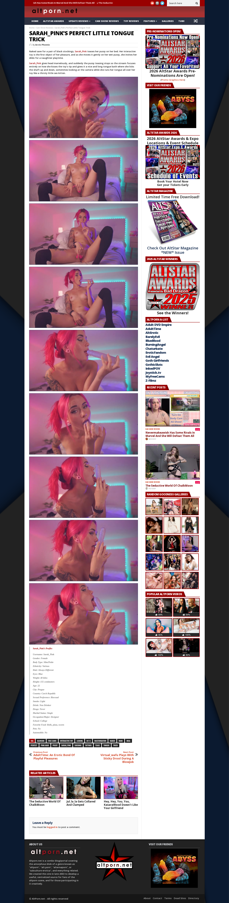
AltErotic (151, 333)
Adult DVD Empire (158, 325)
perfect (34, 745)
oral (128, 740)
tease (97, 745)
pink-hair (45, 745)
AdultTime (153, 329)
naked (112, 740)
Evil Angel (152, 356)
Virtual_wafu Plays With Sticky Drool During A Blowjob (113, 757)
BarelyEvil (152, 337)
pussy (55, 745)
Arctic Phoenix (42, 44)
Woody (152, 439)
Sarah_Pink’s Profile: (43, 648)
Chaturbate (154, 349)
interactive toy (66, 740)
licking (80, 740)
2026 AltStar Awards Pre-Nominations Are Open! (172, 73)
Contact (157, 898)
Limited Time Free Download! (172, 196)
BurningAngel (155, 344)
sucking (78, 745)
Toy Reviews (131, 21)
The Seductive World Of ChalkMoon (45, 803)
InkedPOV (152, 368)
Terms (168, 898)
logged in (52, 827)
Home (35, 21)
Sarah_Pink (81, 51)
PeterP (152, 488)
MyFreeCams (155, 376)
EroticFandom (155, 352)
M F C (89, 740)
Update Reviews (78, 21)
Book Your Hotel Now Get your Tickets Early (172, 183)
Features (149, 21)
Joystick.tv (153, 372)
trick (115, 745)
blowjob (40, 740)
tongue (106, 745)
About (147, 898)
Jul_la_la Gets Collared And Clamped (80, 803)
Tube (181, 21)
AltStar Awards (53, 21)
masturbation (100, 740)
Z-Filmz (150, 380)
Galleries (168, 21)
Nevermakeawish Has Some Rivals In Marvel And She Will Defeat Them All (63, 2)
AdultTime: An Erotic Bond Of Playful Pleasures (54, 755)
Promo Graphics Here (172, 79)
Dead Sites (180, 898)
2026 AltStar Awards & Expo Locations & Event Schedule (173, 140)
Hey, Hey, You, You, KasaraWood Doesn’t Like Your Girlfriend (121, 805)
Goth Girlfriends (157, 360)
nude (121, 740)
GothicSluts (153, 364)
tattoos (88, 745)
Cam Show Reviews (107, 21)
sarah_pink (66, 745)
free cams (52, 740)
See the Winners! (172, 289)
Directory (193, 898)
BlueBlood (152, 341)
